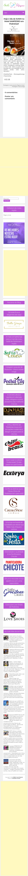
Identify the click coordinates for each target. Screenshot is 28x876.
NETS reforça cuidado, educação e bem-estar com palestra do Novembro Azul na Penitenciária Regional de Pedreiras (16, 733)
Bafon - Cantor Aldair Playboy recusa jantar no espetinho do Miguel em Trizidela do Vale (16, 664)
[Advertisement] (14, 152)
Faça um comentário (14, 31)
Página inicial (20, 85)
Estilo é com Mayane (18, 777)
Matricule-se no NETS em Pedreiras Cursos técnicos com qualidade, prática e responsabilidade (16, 703)
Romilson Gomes (16, 778)
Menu (14, 12)
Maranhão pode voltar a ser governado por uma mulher (16, 675)
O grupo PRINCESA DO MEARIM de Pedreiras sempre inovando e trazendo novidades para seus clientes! (16, 748)
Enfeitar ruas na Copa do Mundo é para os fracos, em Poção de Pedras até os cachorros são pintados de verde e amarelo (16, 688)
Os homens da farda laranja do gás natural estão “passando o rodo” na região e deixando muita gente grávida (16, 762)
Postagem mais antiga (18, 86)
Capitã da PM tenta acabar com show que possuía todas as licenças (16, 651)
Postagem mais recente (10, 85)
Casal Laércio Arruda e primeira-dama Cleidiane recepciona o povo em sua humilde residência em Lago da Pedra (16, 638)
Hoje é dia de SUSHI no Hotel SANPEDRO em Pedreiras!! (14, 21)
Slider (14, 30)
